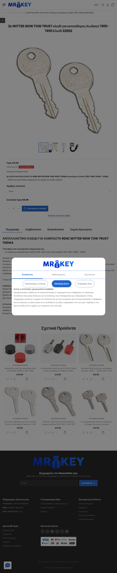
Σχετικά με (89, 274)
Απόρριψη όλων (85, 283)
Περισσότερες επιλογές (35, 283)
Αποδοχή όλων (61, 283)
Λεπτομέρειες (58, 274)
